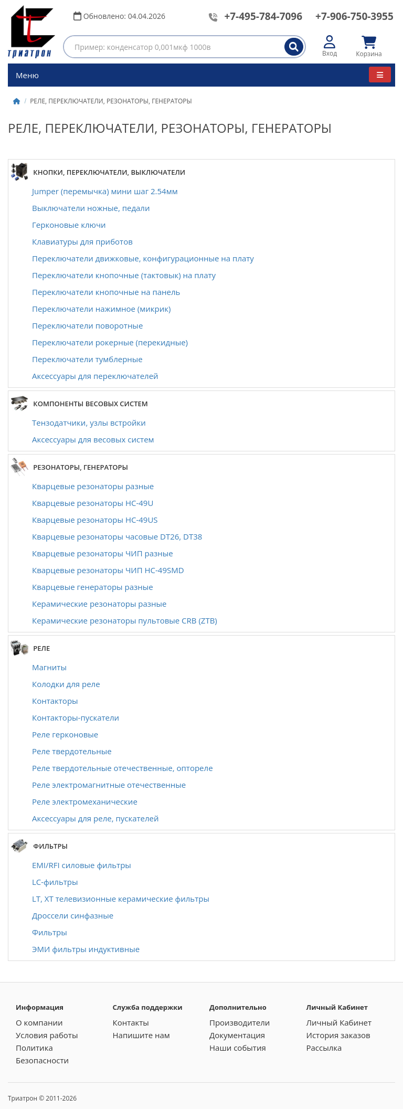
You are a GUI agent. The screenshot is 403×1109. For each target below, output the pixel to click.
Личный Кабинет (339, 1022)
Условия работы (47, 1035)
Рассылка (324, 1047)
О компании (39, 1022)
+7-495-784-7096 (263, 16)
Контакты (131, 1022)
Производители (239, 1022)
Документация (237, 1035)
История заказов (338, 1035)
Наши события (237, 1047)
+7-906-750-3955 (354, 16)
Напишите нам (141, 1035)
